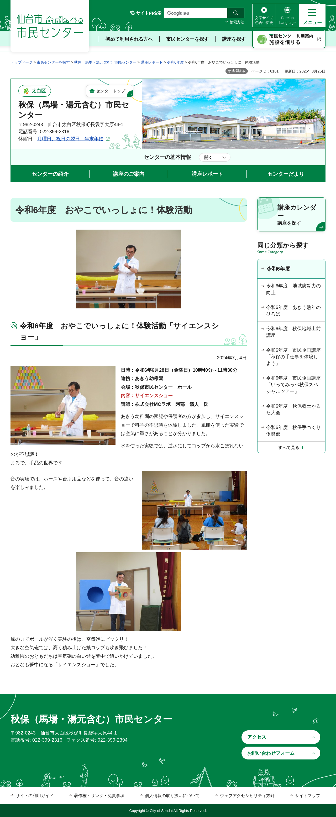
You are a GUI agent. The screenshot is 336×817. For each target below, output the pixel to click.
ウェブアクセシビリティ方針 (247, 795)
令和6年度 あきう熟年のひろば (293, 311)
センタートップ (110, 91)
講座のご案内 (128, 174)
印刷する (238, 71)
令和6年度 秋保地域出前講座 (293, 332)
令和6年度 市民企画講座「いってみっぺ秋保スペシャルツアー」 (293, 384)
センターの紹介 (50, 174)
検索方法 (237, 22)
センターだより (285, 174)
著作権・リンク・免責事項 (99, 795)
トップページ (21, 62)
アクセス (256, 737)
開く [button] (208, 157)
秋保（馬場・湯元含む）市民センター (105, 62)
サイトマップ (307, 795)
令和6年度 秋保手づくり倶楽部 (293, 431)
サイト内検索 (148, 13)
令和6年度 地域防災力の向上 (293, 289)
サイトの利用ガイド (35, 795)
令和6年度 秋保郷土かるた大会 (293, 409)
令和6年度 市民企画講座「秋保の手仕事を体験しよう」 (293, 357)
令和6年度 (175, 62)
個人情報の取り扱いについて (172, 795)
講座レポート (152, 62)
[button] (312, 15)
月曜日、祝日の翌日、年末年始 (70, 138)
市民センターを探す (53, 62)
